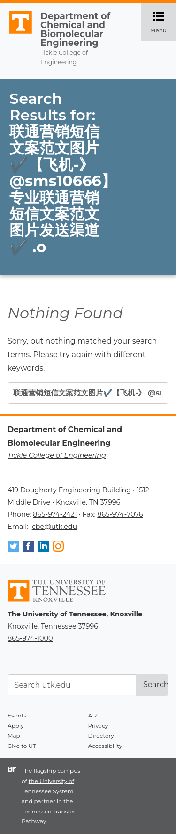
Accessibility (105, 745)
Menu (163, 22)
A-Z (93, 715)
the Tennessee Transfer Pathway (48, 811)
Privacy (98, 725)
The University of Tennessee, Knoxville (16, 33)
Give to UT (22, 745)
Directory (101, 735)
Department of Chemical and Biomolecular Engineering (75, 29)
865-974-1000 (30, 638)
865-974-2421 (55, 514)
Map (14, 735)
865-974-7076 (120, 514)
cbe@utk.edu (54, 526)
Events (17, 715)
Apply (16, 725)
